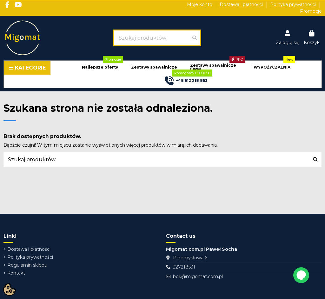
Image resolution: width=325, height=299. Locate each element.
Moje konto (200, 4)
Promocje (311, 11)
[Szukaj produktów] (194, 38)
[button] (100, 67)
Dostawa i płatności (242, 4)
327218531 (184, 267)
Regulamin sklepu (27, 265)
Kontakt (16, 273)
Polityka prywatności (293, 4)
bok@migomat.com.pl (198, 276)
